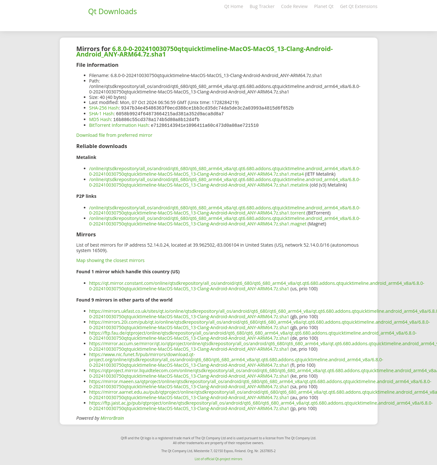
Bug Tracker (262, 6)
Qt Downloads (112, 11)
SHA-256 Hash (104, 108)
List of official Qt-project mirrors (218, 457)
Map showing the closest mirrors (110, 259)
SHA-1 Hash (101, 113)
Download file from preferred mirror (114, 134)
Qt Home (233, 6)
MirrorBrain (112, 417)
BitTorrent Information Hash (119, 124)
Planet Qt (324, 6)
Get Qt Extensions (359, 6)
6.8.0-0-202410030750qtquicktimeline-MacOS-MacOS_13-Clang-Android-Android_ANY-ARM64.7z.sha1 (204, 51)
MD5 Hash (100, 119)
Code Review (294, 6)
